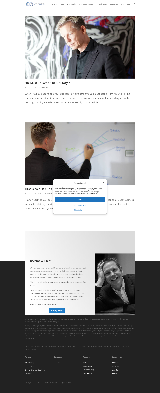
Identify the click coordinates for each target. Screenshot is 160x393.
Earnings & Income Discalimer (35, 370)
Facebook (115, 362)
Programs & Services (86, 4)
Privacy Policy (78, 210)
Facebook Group (88, 370)
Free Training (71, 4)
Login (129, 4)
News (122, 4)
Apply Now (56, 310)
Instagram (115, 366)
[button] (103, 183)
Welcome (54, 4)
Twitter (114, 374)
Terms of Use (29, 366)
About (62, 4)
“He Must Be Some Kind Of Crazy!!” (47, 83)
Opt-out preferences (80, 205)
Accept (80, 199)
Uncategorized (43, 87)
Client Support (87, 366)
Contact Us (114, 4)
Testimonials (102, 4)
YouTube (115, 370)
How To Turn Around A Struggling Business (52, 193)
